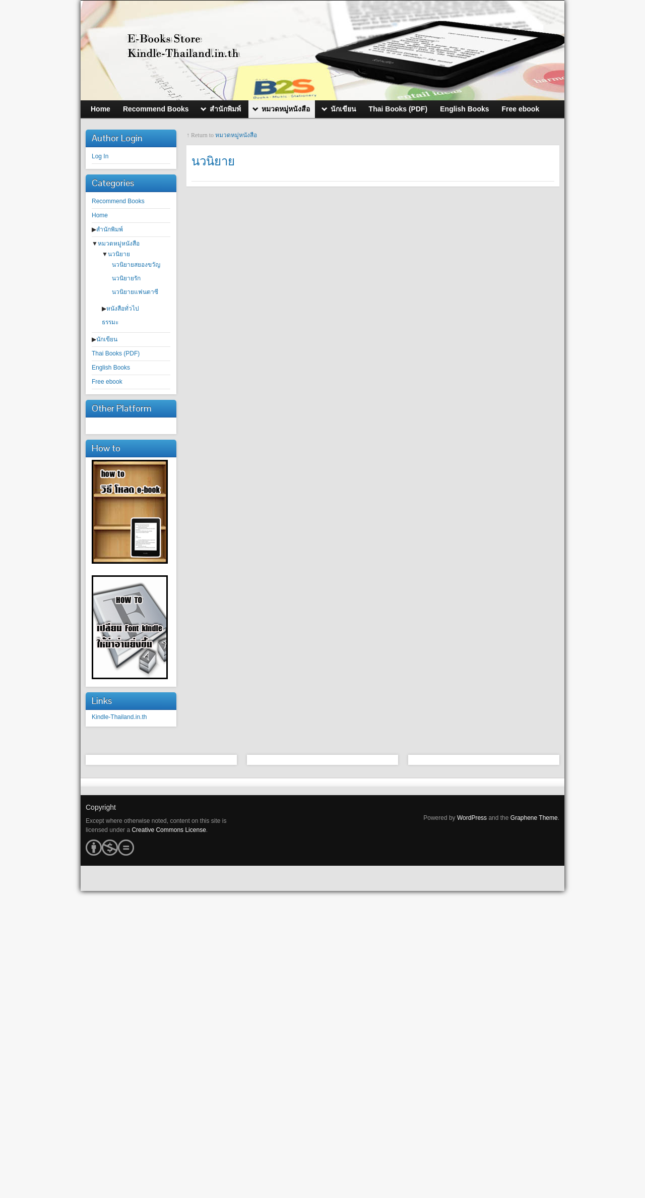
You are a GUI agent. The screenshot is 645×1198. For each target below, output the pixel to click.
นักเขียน (106, 339)
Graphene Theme (534, 817)
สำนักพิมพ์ (109, 229)
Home (100, 215)
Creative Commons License (169, 829)
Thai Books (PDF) (116, 353)
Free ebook (107, 381)
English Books (111, 367)
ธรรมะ (110, 322)
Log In (100, 156)
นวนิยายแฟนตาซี (135, 291)
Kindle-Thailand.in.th (119, 717)
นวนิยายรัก (126, 278)
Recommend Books (118, 201)
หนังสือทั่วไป (122, 308)
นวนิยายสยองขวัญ (136, 264)
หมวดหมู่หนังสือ (119, 243)
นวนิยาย (119, 254)
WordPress (472, 817)
